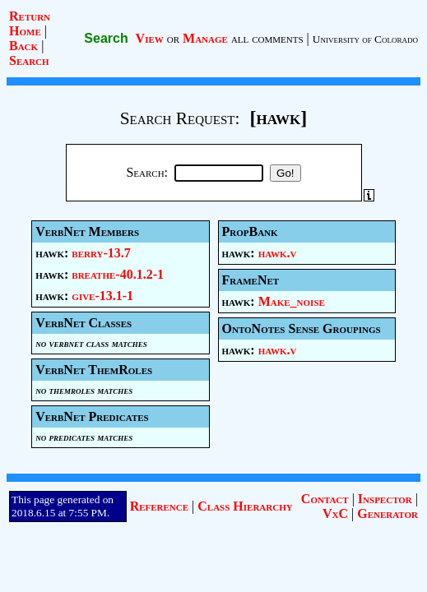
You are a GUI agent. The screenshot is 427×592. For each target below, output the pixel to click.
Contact (325, 499)
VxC (335, 513)
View (150, 38)
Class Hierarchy (244, 506)
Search (29, 60)
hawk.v (277, 253)
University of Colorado (365, 39)
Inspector (385, 499)
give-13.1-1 (102, 296)
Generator (387, 513)
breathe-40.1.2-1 (118, 274)
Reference (159, 506)
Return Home (29, 23)
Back (23, 46)
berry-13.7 (101, 253)
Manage (205, 38)
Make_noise (291, 301)
